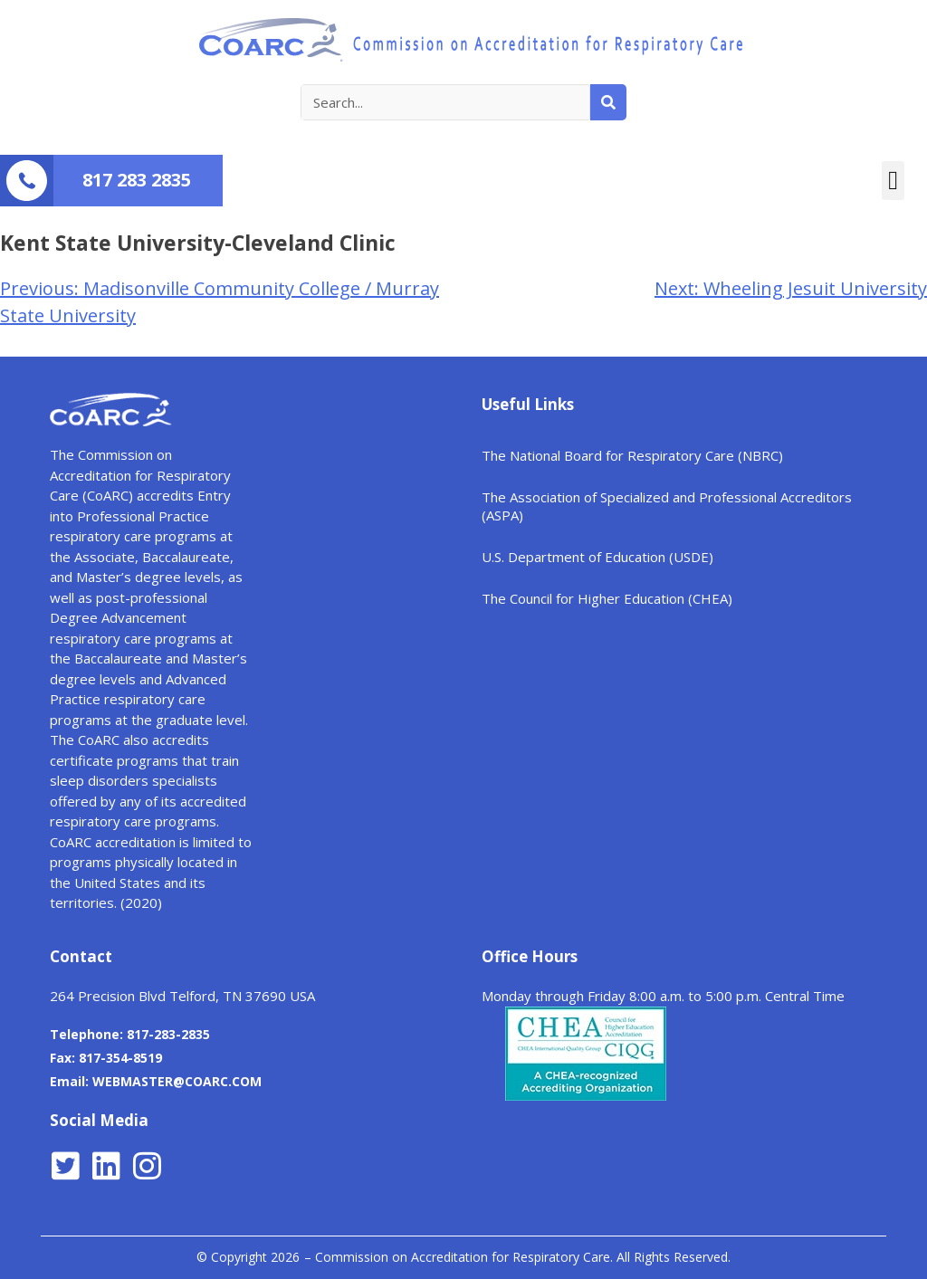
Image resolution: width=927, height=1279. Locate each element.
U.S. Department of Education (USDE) (597, 557)
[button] (893, 181)
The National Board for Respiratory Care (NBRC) (632, 455)
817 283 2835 (136, 179)
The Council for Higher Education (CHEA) (607, 598)
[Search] (608, 102)
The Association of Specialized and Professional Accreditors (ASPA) (667, 506)
